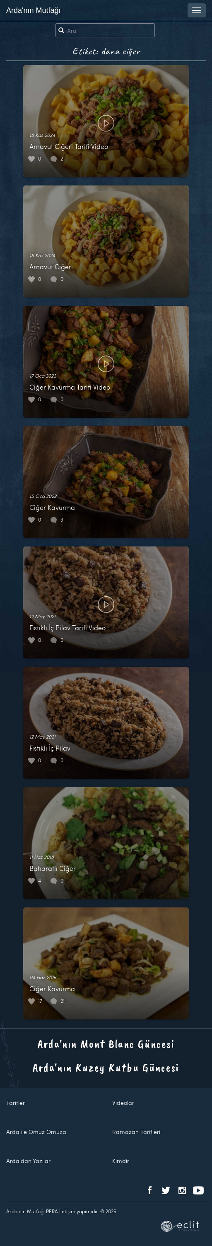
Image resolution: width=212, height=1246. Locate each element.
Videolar (123, 1103)
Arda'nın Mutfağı (33, 10)
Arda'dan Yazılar (28, 1161)
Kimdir (120, 1161)
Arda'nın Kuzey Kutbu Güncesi (106, 1067)
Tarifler (15, 1103)
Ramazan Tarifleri (136, 1132)
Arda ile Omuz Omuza (36, 1132)
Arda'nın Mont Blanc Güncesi (106, 1043)
